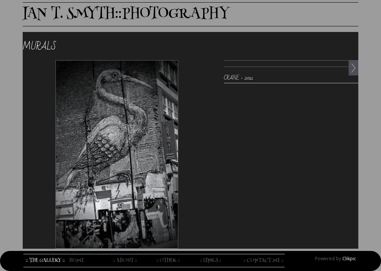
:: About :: (125, 261)
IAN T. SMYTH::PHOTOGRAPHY (126, 14)
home (76, 261)
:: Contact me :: (263, 261)
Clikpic (349, 258)
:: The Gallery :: (45, 261)
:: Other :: (168, 261)
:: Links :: (210, 261)
